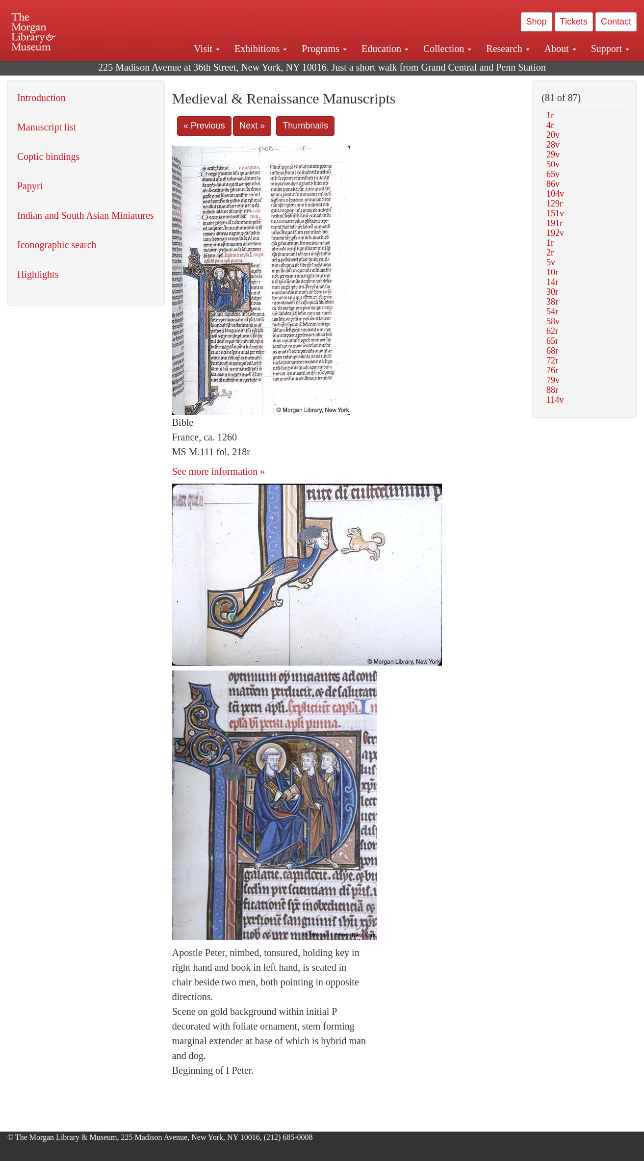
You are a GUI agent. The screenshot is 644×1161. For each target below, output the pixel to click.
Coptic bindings (48, 156)
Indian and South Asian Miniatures (85, 215)
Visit (207, 48)
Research (507, 48)
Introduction (41, 97)
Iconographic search (57, 244)
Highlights (37, 274)
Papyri (30, 186)
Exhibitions (260, 48)
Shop (536, 21)
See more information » (218, 471)
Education (385, 48)
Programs (324, 48)
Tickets (574, 21)
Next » (252, 125)
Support (610, 48)
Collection (447, 48)
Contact (616, 21)
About (560, 48)
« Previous (204, 125)
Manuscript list (47, 127)
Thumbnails (305, 125)
